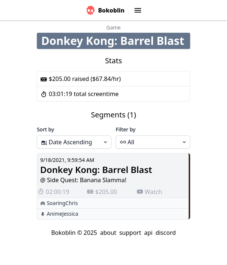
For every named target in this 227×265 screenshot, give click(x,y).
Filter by (126, 129)
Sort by (45, 129)
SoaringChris (62, 202)
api (148, 233)
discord (166, 233)
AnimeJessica (62, 213)
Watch (149, 192)
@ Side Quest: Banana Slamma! (83, 180)
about (108, 233)
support (130, 233)
